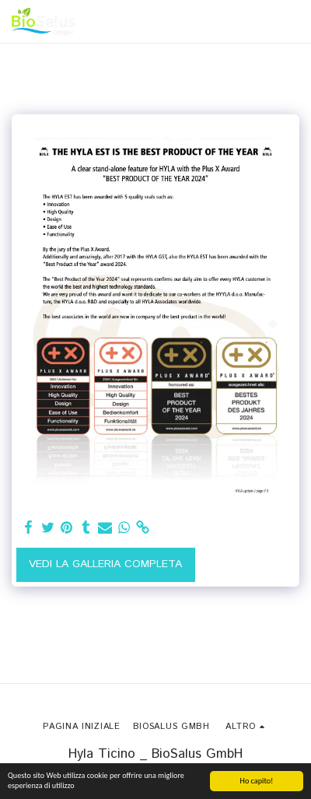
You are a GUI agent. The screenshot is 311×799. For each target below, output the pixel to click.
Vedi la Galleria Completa (105, 564)
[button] (290, 22)
